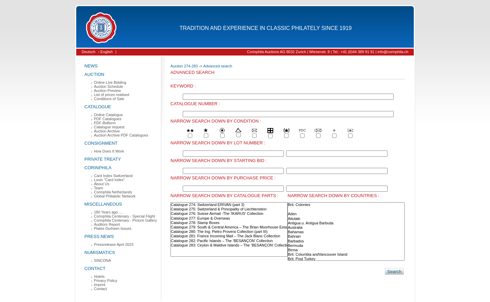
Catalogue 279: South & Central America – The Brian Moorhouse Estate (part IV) (229, 227)
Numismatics (99, 252)
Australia (346, 227)
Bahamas (346, 232)
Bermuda (346, 245)
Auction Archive (107, 131)
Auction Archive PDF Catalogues (121, 135)
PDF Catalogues (107, 119)
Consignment (101, 143)
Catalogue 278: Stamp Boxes (229, 223)
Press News (99, 236)
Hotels (99, 276)
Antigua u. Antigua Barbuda (346, 223)
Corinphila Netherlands (113, 192)
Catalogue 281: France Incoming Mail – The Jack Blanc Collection (229, 236)
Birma (346, 250)
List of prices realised (111, 95)
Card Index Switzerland (113, 176)
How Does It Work (109, 151)
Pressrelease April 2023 (113, 244)
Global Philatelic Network (114, 196)
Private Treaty (102, 159)
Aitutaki (346, 219)
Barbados (346, 241)
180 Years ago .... (108, 212)
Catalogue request (109, 127)
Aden (346, 214)
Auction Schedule (108, 86)
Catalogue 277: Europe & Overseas (229, 218)
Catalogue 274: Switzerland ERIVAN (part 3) (229, 205)
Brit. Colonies (346, 205)
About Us (101, 184)
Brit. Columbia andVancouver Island (346, 254)
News (91, 65)
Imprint (99, 285)
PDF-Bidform (105, 123)
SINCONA (102, 260)
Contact (94, 268)
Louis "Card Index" (109, 180)
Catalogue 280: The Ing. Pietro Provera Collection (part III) (229, 231)
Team (98, 188)
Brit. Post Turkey (346, 259)
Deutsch (88, 52)
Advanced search (217, 66)
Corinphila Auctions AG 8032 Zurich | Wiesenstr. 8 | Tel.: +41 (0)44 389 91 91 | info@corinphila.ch (327, 52)
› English (105, 52)
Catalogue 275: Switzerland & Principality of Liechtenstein (229, 209)
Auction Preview (107, 91)
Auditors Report (107, 224)
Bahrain (346, 236)
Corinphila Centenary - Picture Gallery (125, 220)
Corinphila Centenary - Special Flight (124, 216)
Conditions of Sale (109, 99)
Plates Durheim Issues (112, 228)
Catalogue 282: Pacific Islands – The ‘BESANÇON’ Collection (229, 241)
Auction (94, 74)
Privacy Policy (105, 281)
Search (394, 271)
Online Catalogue (108, 115)
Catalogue (97, 106)
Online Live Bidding (110, 82)
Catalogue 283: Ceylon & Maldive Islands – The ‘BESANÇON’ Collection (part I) (229, 245)
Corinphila (97, 167)
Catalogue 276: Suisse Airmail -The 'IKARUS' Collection (229, 213)
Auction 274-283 (184, 66)
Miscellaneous (103, 204)
